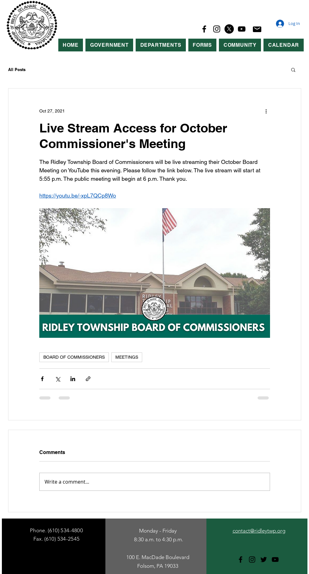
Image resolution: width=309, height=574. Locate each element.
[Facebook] (204, 29)
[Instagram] (216, 29)
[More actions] (266, 111)
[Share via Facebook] (42, 379)
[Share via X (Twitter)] (57, 379)
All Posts (17, 69)
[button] (109, 45)
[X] (229, 29)
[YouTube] (241, 29)
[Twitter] (263, 559)
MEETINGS (126, 357)
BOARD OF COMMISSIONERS (74, 357)
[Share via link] (88, 379)
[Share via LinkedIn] (73, 379)
